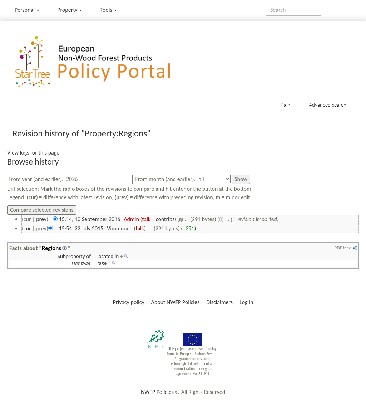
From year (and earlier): (36, 179)
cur (27, 228)
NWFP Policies (157, 392)
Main (284, 105)
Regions (51, 248)
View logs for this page (33, 152)
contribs (165, 219)
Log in (246, 302)
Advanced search (327, 105)
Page (101, 263)
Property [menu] (69, 9)
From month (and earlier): (165, 179)
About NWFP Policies (175, 302)
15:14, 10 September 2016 (89, 219)
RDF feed (343, 247)
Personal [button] (27, 9)
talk (146, 219)
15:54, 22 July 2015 (81, 228)
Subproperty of (74, 256)
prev (41, 219)
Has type (81, 263)
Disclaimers (219, 302)
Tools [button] (108, 9)
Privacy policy (128, 302)
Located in (107, 256)
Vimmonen (120, 228)
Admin (131, 219)
